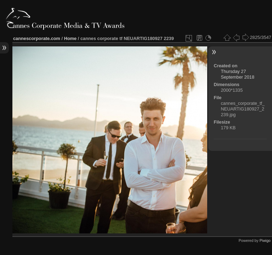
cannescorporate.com (36, 38)
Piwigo (265, 240)
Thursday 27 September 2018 (237, 74)
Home (70, 38)
